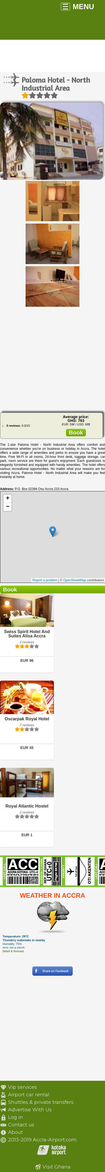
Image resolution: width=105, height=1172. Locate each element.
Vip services (22, 1087)
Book (76, 432)
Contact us (21, 1125)
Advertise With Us (30, 1110)
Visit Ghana (57, 1167)
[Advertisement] (50, 358)
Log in (15, 1117)
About (15, 1132)
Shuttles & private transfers (41, 1102)
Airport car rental (28, 1095)
